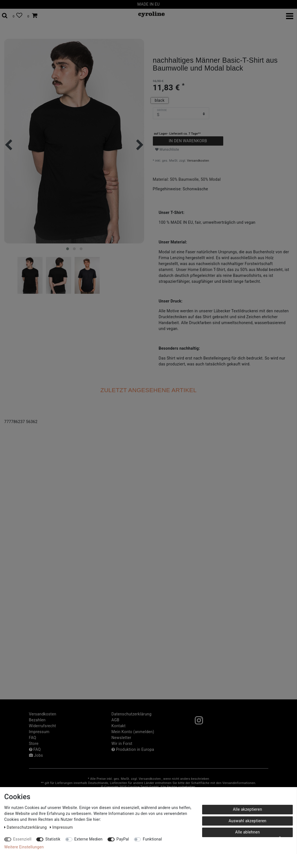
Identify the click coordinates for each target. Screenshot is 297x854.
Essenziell (22, 839)
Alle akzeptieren (247, 809)
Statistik (53, 839)
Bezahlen (37, 720)
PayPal (123, 839)
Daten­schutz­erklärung (131, 714)
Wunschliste (167, 150)
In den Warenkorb (188, 141)
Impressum (39, 731)
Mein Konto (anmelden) (132, 731)
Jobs (36, 755)
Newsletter (121, 737)
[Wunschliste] (17, 15)
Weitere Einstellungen (24, 847)
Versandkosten (198, 160)
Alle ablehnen (247, 832)
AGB (115, 720)
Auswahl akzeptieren (247, 821)
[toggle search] (5, 15)
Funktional (152, 839)
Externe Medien (88, 839)
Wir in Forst (121, 743)
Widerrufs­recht (42, 726)
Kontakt (118, 726)
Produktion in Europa (132, 749)
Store (34, 743)
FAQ (32, 737)
